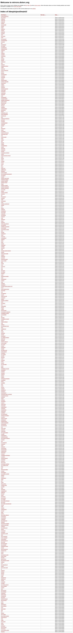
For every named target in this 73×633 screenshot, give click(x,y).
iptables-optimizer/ (5, 203)
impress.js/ (3, 115)
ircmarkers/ (3, 293)
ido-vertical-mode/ (5, 560)
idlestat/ (3, 522)
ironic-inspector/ (4, 70)
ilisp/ (2, 466)
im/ (1, 611)
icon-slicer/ (3, 518)
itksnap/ (3, 357)
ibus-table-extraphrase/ (6, 503)
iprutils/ (2, 355)
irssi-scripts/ (3, 343)
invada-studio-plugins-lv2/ (6, 286)
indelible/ (3, 412)
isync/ (2, 320)
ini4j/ (2, 157)
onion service (37, 5)
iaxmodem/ (3, 472)
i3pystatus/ (3, 516)
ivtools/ (2, 151)
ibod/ (2, 623)
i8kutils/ (2, 557)
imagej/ (2, 161)
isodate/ (3, 54)
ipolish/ (2, 23)
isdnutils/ (3, 94)
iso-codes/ (3, 354)
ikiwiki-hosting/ (4, 598)
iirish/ (2, 27)
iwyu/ (2, 287)
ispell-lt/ (3, 374)
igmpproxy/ (3, 577)
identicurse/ (3, 550)
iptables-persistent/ (5, 100)
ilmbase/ (3, 171)
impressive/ (3, 448)
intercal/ (3, 216)
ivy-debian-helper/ (5, 337)
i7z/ (2, 563)
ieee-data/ (3, 608)
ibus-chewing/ (4, 536)
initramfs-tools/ (4, 437)
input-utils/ (3, 428)
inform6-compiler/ (5, 415)
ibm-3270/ (3, 17)
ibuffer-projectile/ (4, 525)
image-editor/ (4, 108)
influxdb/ (3, 446)
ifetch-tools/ (3, 556)
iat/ (1, 481)
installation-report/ (5, 319)
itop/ (2, 327)
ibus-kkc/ (3, 597)
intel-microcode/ (4, 253)
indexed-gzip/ (4, 49)
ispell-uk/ (3, 20)
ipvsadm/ (3, 303)
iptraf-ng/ (3, 338)
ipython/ (3, 64)
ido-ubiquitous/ (4, 564)
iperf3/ (2, 142)
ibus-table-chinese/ (5, 500)
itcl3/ (2, 301)
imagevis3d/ (3, 449)
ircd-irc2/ (3, 236)
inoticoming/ (3, 407)
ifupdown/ (3, 593)
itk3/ (2, 262)
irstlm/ (2, 140)
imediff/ (2, 434)
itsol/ (2, 138)
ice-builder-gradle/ (5, 473)
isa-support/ (3, 39)
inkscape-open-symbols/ (6, 394)
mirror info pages (17, 6)
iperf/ (2, 367)
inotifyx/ (3, 86)
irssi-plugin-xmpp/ (5, 229)
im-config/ (3, 499)
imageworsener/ (4, 395)
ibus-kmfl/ (3, 621)
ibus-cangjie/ (4, 586)
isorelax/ (3, 121)
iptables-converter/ (5, 226)
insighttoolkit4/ (4, 122)
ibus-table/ (3, 614)
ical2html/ (3, 519)
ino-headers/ (4, 442)
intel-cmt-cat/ (4, 296)
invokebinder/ (4, 145)
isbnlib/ (2, 59)
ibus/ (2, 166)
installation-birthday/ (5, 455)
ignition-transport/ (5, 186)
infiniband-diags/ (4, 179)
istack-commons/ (5, 132)
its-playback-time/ (5, 326)
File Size (42, 14)
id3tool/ (2, 562)
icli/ (2, 468)
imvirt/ (2, 158)
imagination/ (3, 435)
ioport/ (2, 294)
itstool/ (2, 334)
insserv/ (3, 454)
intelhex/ (3, 50)
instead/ (3, 360)
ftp (30, 5)
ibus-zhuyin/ (3, 627)
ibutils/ (2, 191)
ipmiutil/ (3, 248)
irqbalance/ (3, 329)
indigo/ (2, 84)
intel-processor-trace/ (5, 155)
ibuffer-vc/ (3, 579)
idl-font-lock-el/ (4, 540)
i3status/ (3, 526)
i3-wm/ (2, 510)
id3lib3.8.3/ (3, 169)
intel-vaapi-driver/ (5, 223)
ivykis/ (2, 154)
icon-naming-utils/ (5, 630)
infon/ (2, 381)
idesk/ (2, 566)
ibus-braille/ (3, 544)
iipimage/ (3, 626)
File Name (3, 14)
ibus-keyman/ (4, 543)
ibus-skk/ (3, 542)
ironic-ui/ (3, 68)
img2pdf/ (3, 77)
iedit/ (2, 576)
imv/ (2, 384)
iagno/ (2, 529)
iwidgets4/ (3, 233)
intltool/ (2, 324)
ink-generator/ (4, 414)
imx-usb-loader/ (4, 432)
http (26, 5)
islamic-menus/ (4, 341)
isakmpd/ (3, 213)
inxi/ (2, 265)
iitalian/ (2, 475)
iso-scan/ (3, 344)
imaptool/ (3, 459)
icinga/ (2, 580)
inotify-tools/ (3, 137)
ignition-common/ (5, 188)
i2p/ (2, 117)
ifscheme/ (3, 628)
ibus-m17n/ (3, 559)
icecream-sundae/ (5, 464)
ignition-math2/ (4, 192)
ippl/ (2, 330)
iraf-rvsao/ (3, 212)
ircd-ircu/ (3, 266)
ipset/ (2, 130)
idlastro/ (3, 570)
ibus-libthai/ (3, 591)
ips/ (2, 267)
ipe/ (2, 141)
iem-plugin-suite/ (4, 554)
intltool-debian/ (4, 321)
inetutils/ (3, 456)
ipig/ (2, 282)
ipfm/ (2, 240)
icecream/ (3, 530)
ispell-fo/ (3, 29)
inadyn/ (2, 402)
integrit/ (2, 246)
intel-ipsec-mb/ (4, 134)
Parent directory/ (4, 16)
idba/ (2, 479)
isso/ (2, 242)
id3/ (2, 618)
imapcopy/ (3, 411)
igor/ (2, 607)
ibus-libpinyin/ (4, 520)
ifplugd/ (2, 493)
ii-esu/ (2, 505)
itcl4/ (2, 37)
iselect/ (2, 280)
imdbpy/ (3, 53)
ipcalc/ (2, 363)
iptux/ (2, 221)
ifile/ (2, 535)
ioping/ (2, 346)
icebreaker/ (3, 478)
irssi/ (2, 202)
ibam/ (2, 603)
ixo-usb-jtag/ (4, 364)
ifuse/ (2, 495)
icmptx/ (2, 471)
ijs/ (1, 195)
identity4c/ (3, 110)
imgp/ (2, 398)
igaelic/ (2, 30)
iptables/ (3, 107)
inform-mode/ (4, 418)
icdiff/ (2, 620)
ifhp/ (2, 488)
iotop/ (2, 331)
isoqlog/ (3, 371)
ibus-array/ (3, 498)
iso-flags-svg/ (4, 350)
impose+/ (3, 391)
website (34, 8)
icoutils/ (2, 486)
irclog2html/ (3, 279)
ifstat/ (2, 184)
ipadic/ (2, 299)
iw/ (1, 316)
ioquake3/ (3, 370)
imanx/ (2, 26)
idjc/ (2, 589)
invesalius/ (3, 211)
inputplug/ (3, 401)
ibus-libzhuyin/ (4, 527)
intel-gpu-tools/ (4, 259)
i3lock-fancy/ (4, 617)
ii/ (1, 569)
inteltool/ (3, 209)
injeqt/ (2, 147)
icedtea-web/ (4, 485)
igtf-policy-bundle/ (5, 523)
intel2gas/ (3, 245)
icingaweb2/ (3, 97)
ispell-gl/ (3, 32)
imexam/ (3, 76)
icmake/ (3, 583)
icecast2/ (3, 489)
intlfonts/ (3, 19)
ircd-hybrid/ (3, 228)
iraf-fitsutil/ (3, 215)
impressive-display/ (5, 378)
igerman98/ (3, 24)
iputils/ (2, 243)
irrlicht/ (2, 125)
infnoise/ (3, 400)
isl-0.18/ (3, 120)
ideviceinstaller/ (4, 469)
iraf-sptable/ (3, 314)
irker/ (2, 235)
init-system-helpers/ (5, 438)
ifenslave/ (3, 496)
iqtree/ (2, 375)
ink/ (2, 441)
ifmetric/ (3, 631)
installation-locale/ (5, 368)
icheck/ (2, 508)
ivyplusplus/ (3, 238)
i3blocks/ (3, 492)
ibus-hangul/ (4, 600)
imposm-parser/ (4, 88)
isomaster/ (3, 201)
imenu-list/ (3, 404)
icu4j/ (2, 164)
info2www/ (3, 419)
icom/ (2, 552)
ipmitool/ (3, 333)
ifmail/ (2, 624)
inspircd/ (3, 429)
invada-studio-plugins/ (6, 250)
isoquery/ (3, 297)
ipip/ (2, 230)
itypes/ (2, 60)
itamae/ (2, 317)
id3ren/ (2, 572)
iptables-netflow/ (4, 300)
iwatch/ (2, 255)
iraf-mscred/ (3, 310)
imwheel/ (3, 408)
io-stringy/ (3, 131)
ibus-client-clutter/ (5, 616)
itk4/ (2, 34)
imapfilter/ (3, 380)
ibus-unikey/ (3, 606)
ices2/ (2, 574)
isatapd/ (3, 283)
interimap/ (3, 93)
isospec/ (3, 41)
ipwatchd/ (3, 284)
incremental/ (4, 74)
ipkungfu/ (3, 290)
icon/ (2, 601)
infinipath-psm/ (4, 112)
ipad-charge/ (4, 351)
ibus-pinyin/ (3, 590)
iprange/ (3, 340)
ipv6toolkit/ (3, 306)
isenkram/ (3, 347)
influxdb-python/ (4, 66)
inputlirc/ (3, 417)
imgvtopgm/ (3, 392)
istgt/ (2, 199)
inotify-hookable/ (4, 422)
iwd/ (2, 218)
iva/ (2, 292)
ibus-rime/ (3, 462)
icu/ (2, 165)
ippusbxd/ (3, 336)
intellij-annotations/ (5, 118)
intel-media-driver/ (5, 289)
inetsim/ (3, 388)
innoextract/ (3, 424)
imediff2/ (3, 383)
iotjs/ (2, 277)
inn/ (2, 427)
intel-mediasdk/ (4, 114)
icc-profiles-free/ (4, 465)
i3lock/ (2, 547)
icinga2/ (3, 33)
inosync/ (3, 461)
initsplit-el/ (3, 390)
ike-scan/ (3, 502)
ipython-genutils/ (4, 81)
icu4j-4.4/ (3, 168)
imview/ (2, 439)
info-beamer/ (4, 425)
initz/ (2, 385)
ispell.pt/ (3, 22)
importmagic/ (4, 80)
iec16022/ (3, 175)
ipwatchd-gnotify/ (5, 276)
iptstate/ (3, 373)
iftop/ (2, 512)
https (28, 5)
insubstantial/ (4, 40)
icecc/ (2, 162)
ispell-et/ (3, 104)
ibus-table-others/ (5, 515)
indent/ (2, 377)
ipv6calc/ (3, 219)
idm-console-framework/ (6, 174)
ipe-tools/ (3, 36)
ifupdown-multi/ (4, 533)
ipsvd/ (2, 307)
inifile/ (2, 67)
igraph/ (2, 176)
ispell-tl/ (3, 239)
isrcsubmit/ (3, 225)
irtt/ (2, 304)
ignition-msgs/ (4, 182)
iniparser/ (3, 149)
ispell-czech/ (4, 101)
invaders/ (3, 353)
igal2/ (2, 482)
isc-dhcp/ (3, 272)
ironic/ (2, 71)
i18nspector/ (4, 509)
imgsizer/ (3, 444)
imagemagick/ (4, 98)
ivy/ (2, 206)
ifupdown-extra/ (4, 546)
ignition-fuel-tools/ (5, 178)
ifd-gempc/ (3, 196)
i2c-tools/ (3, 46)
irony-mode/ (3, 260)
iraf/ (2, 323)
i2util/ (2, 159)
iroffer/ (2, 309)
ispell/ (2, 263)
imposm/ (3, 87)
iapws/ (2, 78)
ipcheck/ (3, 257)
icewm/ (2, 587)
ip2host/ (3, 222)
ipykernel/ (3, 56)
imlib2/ (2, 144)
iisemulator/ (3, 539)
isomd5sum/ (3, 47)
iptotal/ (2, 348)
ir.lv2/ (2, 358)
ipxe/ (2, 365)
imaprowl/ (3, 431)
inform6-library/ (4, 458)
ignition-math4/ (4, 181)
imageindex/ (3, 490)
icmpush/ (3, 581)
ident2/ (2, 573)
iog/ (2, 269)
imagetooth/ (3, 409)
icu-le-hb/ (3, 189)
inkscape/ (3, 405)
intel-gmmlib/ (4, 172)
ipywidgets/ (3, 44)
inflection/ (3, 61)
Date (56, 14)
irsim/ (2, 361)
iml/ (2, 135)
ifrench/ (2, 105)
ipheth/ (2, 252)
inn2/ (2, 445)
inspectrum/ (3, 451)
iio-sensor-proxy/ (4, 584)
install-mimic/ (4, 421)
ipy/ (2, 63)
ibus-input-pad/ (4, 567)
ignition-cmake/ (4, 185)
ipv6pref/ (3, 256)
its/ (1, 43)
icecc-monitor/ (4, 537)
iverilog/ (3, 198)
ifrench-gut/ (3, 103)
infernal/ (3, 397)
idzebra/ (3, 194)
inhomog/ (3, 128)
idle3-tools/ (3, 594)
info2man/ (3, 452)
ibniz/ (2, 553)
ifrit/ (2, 610)
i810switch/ (3, 604)
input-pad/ (3, 90)
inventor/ (3, 124)
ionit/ (2, 275)
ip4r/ (2, 95)
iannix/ (2, 476)
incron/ (2, 387)
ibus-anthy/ (3, 483)
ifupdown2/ (3, 596)
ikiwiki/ (2, 613)
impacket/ (3, 91)
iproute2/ (3, 270)
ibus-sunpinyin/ (4, 549)
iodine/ (2, 205)
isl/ (1, 127)
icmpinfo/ (3, 532)
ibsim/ (2, 111)
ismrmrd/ (3, 148)
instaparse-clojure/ (5, 152)
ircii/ (2, 249)
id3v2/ (2, 513)
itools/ (2, 208)
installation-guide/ (5, 313)
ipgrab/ (2, 232)
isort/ (2, 57)
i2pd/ (2, 506)
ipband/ (2, 273)
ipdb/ (2, 51)
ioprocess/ (3, 83)
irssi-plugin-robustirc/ (5, 311)
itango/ (2, 73)
